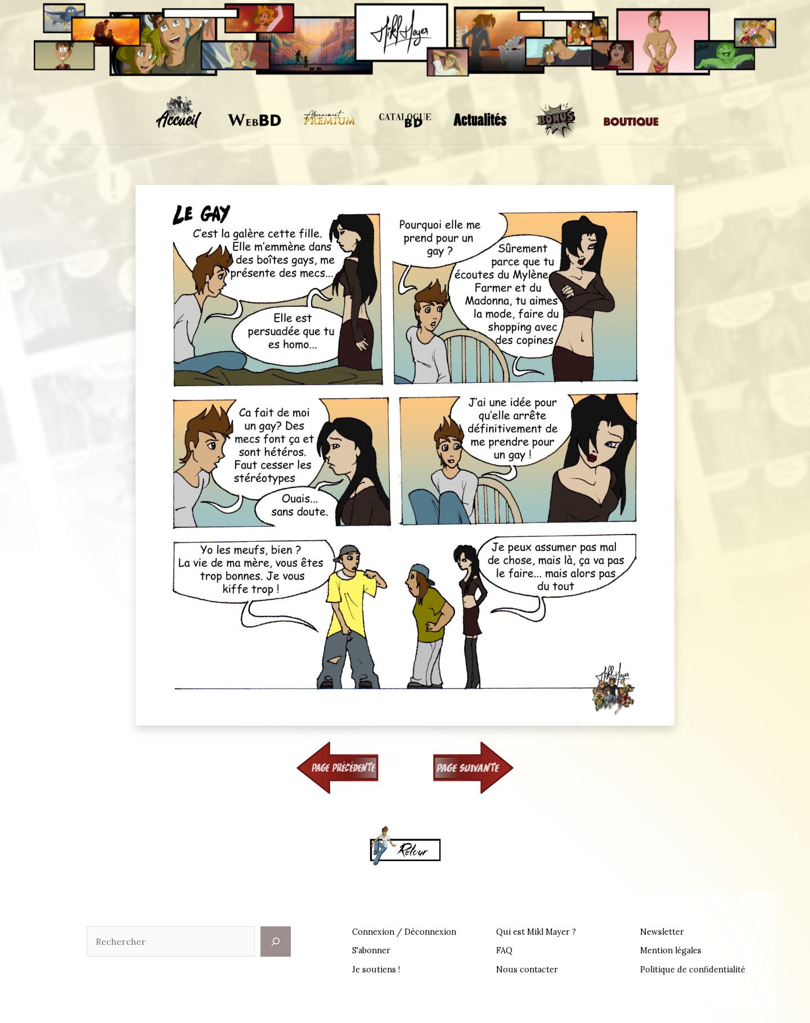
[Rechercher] (275, 941)
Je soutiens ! (376, 970)
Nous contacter (527, 970)
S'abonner (371, 950)
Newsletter (662, 932)
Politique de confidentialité (692, 970)
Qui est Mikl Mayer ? (536, 932)
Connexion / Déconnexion (404, 932)
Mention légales (670, 950)
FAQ (504, 950)
